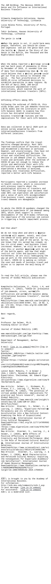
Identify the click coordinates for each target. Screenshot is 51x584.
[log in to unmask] (20, 405)
